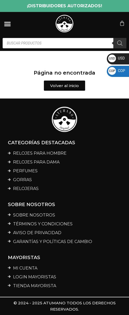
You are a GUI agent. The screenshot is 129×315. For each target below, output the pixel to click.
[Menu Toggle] (7, 23)
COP (116, 71)
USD (116, 58)
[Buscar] (119, 43)
